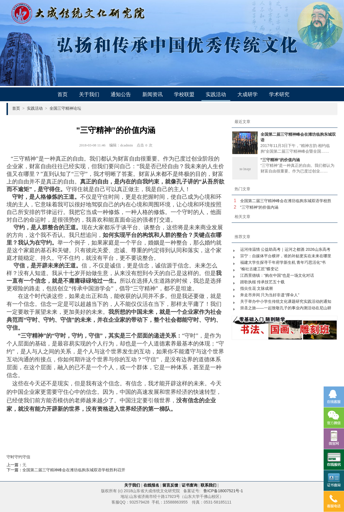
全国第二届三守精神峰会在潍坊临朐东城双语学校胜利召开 (73, 470)
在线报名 (151, 485)
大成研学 (247, 94)
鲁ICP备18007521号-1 (223, 491)
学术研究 (279, 94)
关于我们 (89, 94)
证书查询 (189, 485)
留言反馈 (170, 485)
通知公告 (121, 94)
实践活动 (216, 94)
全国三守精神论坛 (65, 108)
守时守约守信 (18, 457)
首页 (62, 94)
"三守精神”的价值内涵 (259, 207)
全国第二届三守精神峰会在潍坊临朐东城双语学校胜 (285, 200)
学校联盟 (184, 94)
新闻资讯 (152, 94)
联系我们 (208, 485)
